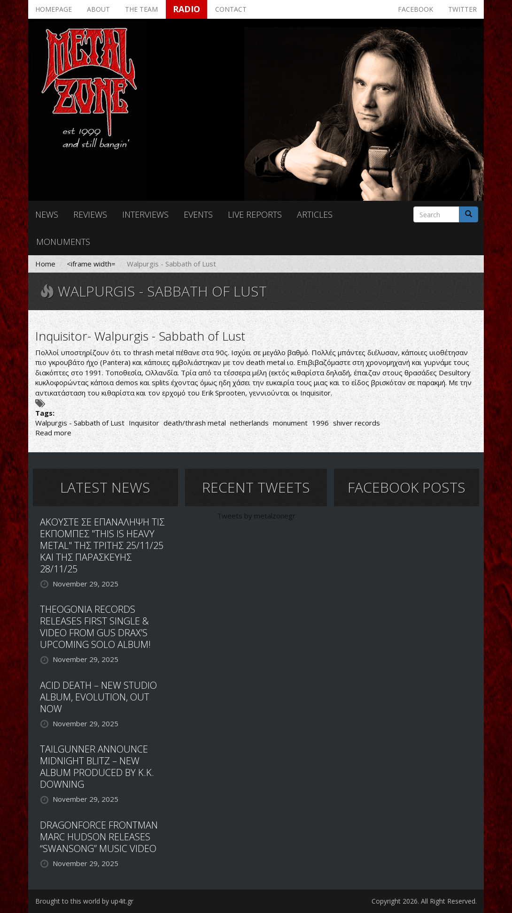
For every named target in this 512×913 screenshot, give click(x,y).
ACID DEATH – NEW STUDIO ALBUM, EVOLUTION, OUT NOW (98, 697)
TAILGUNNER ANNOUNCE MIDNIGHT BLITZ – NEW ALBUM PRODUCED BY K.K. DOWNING (97, 767)
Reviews (90, 214)
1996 (320, 422)
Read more (53, 432)
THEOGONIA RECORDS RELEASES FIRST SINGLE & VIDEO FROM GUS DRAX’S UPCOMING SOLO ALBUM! (95, 627)
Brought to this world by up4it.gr (84, 901)
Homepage (53, 9)
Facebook (415, 9)
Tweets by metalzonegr (256, 515)
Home (45, 263)
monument (290, 422)
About (98, 9)
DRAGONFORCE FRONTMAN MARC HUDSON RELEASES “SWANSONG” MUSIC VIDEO (99, 837)
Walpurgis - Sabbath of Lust (79, 422)
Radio (186, 9)
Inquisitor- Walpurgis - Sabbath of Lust (140, 335)
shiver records (356, 422)
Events (198, 214)
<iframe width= (91, 263)
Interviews (145, 214)
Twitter (462, 9)
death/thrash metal (194, 422)
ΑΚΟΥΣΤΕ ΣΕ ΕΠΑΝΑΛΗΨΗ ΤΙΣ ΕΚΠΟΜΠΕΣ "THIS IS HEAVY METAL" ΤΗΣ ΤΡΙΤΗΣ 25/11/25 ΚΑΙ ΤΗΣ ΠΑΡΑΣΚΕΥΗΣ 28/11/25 (102, 545)
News (46, 214)
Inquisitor (144, 422)
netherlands (249, 422)
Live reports (255, 214)
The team (141, 9)
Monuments (63, 241)
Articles (315, 214)
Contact (231, 9)
